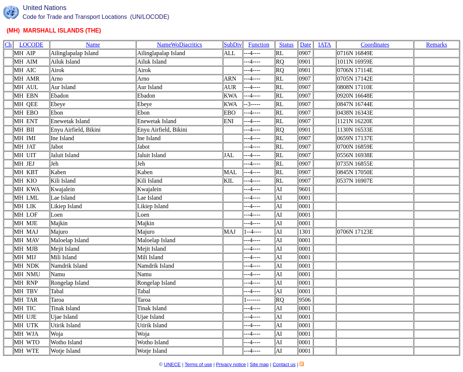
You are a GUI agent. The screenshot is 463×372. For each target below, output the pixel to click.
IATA (324, 44)
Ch (8, 44)
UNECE (172, 364)
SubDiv (233, 44)
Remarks (436, 44)
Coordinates (375, 44)
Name (93, 44)
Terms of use (198, 364)
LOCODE (31, 44)
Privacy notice (231, 364)
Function (259, 44)
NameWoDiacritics (179, 44)
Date (305, 44)
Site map (259, 364)
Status (286, 44)
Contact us (283, 364)
